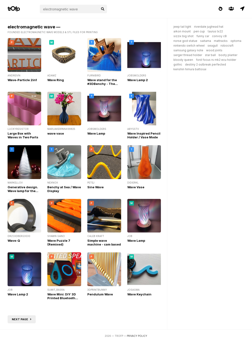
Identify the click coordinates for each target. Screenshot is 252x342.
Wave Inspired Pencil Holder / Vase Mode (143, 135)
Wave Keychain (139, 294)
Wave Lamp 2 (137, 80)
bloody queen (183, 59)
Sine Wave (95, 187)
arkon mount (182, 31)
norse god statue (185, 41)
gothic (177, 64)
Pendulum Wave (100, 294)
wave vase (55, 133)
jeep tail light (182, 26)
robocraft (227, 45)
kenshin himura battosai (189, 69)
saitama (205, 41)
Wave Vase (135, 187)
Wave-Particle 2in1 (22, 80)
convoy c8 (219, 36)
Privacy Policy (137, 335)
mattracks (221, 41)
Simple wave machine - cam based (104, 242)
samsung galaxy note (188, 50)
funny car (202, 36)
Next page (21, 319)
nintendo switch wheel (189, 45)
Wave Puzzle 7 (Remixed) (58, 242)
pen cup (199, 31)
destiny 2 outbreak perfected (205, 64)
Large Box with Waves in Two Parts (23, 135)
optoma (235, 41)
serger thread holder (187, 55)
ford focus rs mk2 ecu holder (216, 59)
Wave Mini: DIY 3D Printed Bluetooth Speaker (61, 298)
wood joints (214, 50)
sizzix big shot (183, 36)
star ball (210, 55)
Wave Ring (55, 80)
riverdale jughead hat (208, 26)
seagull (213, 45)
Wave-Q (14, 240)
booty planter (228, 55)
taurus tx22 (215, 31)
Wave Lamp (96, 133)
